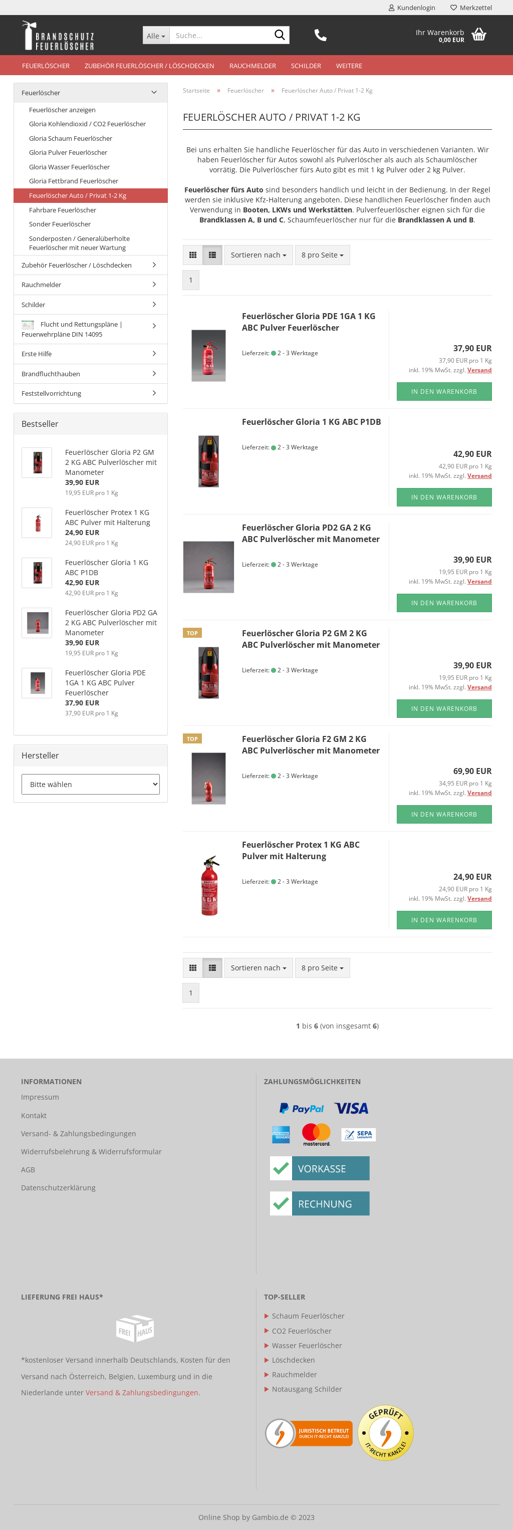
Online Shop (219, 1517)
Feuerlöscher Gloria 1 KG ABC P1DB (311, 421)
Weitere (349, 65)
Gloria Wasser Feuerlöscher (69, 166)
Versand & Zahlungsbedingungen (142, 1392)
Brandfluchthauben (51, 373)
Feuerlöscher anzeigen (62, 109)
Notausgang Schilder (303, 1389)
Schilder (306, 65)
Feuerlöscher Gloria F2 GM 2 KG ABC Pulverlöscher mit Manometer (311, 744)
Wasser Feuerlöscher (303, 1345)
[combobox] (258, 255)
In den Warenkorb (444, 391)
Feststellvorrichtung (51, 393)
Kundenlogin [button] (412, 7)
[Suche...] (156, 35)
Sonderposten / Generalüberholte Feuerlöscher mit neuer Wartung (79, 243)
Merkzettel (471, 7)
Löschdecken (289, 1360)
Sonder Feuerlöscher (60, 223)
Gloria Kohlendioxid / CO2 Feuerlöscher (87, 123)
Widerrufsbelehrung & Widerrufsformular (91, 1151)
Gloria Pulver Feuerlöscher (68, 152)
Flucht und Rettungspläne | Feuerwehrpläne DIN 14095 (72, 329)
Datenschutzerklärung (58, 1187)
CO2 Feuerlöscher (298, 1331)
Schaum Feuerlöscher (304, 1316)
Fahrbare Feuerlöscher (62, 209)
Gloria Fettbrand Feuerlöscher (73, 180)
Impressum (40, 1097)
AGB (28, 1169)
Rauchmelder (252, 65)
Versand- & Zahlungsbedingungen (78, 1133)
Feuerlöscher (46, 65)
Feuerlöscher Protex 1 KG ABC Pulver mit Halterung (301, 850)
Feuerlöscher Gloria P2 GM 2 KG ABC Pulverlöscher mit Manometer (311, 639)
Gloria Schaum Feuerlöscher (70, 138)
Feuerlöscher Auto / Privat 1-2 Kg (77, 195)
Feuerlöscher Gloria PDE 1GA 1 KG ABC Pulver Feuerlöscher (309, 322)
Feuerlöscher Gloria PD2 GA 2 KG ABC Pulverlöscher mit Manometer (311, 533)
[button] (193, 255)
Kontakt (34, 1115)
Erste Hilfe (37, 353)
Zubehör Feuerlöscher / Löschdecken (149, 65)
